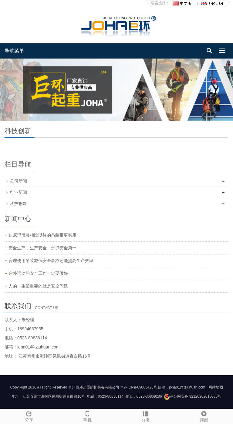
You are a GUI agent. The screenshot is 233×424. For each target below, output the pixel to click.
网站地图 (215, 387)
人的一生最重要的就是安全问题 (38, 286)
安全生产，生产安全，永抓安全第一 (42, 247)
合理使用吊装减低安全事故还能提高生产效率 (50, 260)
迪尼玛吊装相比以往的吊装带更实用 (42, 235)
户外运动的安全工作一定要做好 (38, 273)
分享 (29, 415)
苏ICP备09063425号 (140, 387)
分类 (145, 415)
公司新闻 (18, 181)
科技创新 (18, 203)
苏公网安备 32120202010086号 (192, 396)
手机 (87, 415)
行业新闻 (18, 192)
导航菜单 (14, 50)
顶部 (204, 415)
